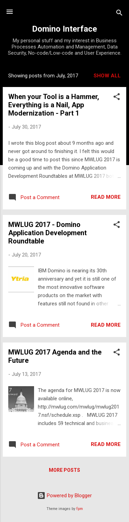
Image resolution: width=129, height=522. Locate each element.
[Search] (119, 13)
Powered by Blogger (64, 495)
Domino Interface (64, 29)
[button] (116, 98)
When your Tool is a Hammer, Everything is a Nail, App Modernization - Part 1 (53, 105)
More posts (64, 470)
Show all (107, 76)
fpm (79, 509)
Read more (106, 197)
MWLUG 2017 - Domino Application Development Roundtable (47, 232)
